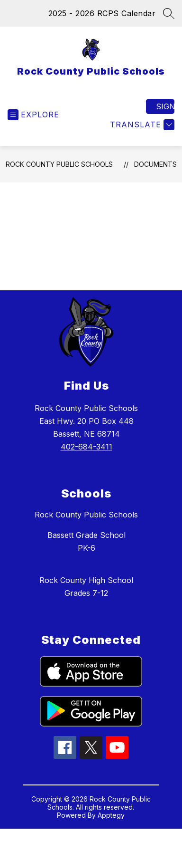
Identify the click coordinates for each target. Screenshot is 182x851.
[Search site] (168, 13)
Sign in (165, 106)
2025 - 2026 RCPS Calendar (102, 13)
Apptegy (111, 815)
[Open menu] (33, 115)
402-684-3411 (86, 446)
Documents (155, 164)
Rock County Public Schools (59, 164)
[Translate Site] (141, 125)
